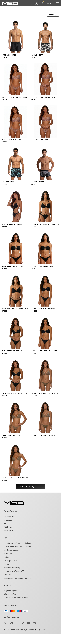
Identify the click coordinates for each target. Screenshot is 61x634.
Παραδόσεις (8, 575)
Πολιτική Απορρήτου (11, 561)
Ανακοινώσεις (9, 516)
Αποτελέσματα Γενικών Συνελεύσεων (18, 546)
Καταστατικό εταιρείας (12, 568)
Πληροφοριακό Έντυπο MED (14, 571)
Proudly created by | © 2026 (24, 630)
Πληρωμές (7, 564)
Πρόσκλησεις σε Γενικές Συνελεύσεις (17, 543)
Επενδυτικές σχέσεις (11, 550)
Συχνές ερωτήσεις (10, 591)
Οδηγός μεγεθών (10, 594)
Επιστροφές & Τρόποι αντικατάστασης (17, 578)
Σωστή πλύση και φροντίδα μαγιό (16, 598)
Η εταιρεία (7, 523)
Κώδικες (7, 557)
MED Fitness (8, 527)
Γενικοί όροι (8, 554)
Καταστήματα (8, 520)
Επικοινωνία (8, 530)
